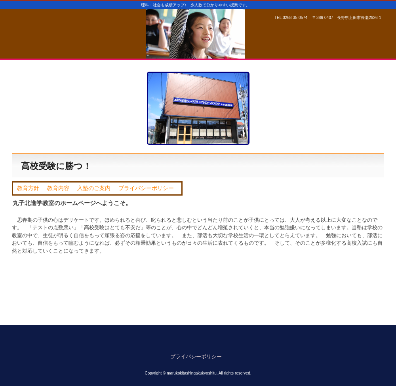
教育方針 (28, 188)
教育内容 (58, 188)
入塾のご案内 (93, 188)
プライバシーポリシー (146, 188)
